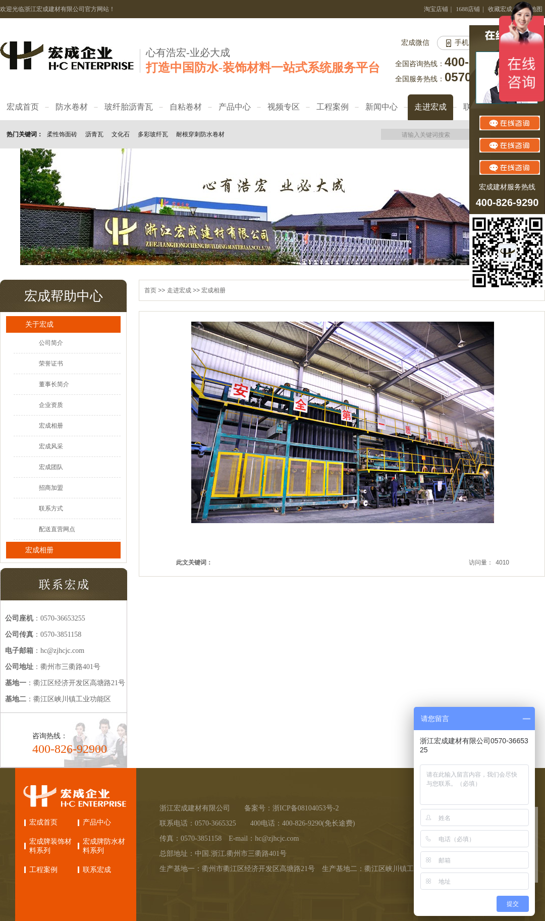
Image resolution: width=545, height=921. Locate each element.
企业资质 (51, 404)
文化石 (121, 134)
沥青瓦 (94, 134)
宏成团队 (51, 467)
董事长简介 (54, 384)
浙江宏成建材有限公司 (194, 808)
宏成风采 (51, 446)
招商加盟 (51, 487)
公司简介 (51, 342)
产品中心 (97, 822)
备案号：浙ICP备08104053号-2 (291, 808)
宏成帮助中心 (63, 295)
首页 (150, 290)
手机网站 (469, 42)
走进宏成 (179, 290)
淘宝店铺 (436, 9)
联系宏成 (97, 870)
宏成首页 (43, 822)
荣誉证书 (51, 363)
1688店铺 (468, 9)
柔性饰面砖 (62, 134)
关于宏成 (39, 324)
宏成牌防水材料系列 (104, 846)
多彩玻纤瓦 (153, 134)
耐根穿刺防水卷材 (200, 134)
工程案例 (43, 870)
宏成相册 (51, 425)
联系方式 (51, 508)
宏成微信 (415, 42)
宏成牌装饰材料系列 (50, 846)
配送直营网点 (57, 529)
